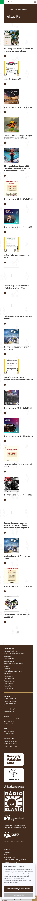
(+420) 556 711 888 (10, 699)
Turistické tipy (8, 683)
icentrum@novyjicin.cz (11, 709)
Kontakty (7, 668)
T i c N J (10, 2)
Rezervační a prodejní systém (13, 671)
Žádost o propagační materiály (13, 663)
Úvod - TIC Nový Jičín (15, 9)
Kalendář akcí (8, 686)
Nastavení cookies (18, 895)
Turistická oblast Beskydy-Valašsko (15, 860)
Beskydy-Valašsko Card (11, 862)
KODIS (6, 855)
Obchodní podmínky (10, 688)
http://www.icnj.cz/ (10, 711)
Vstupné (6, 666)
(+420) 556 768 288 (10, 701)
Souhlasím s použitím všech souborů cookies (18, 889)
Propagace (7, 673)
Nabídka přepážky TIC (11, 651)
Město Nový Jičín (9, 857)
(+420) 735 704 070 (10, 704)
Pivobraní (7, 852)
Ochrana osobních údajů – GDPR (14, 842)
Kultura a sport (8, 676)
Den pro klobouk (9, 661)
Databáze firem (9, 678)
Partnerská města (9, 681)
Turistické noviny (9, 658)
